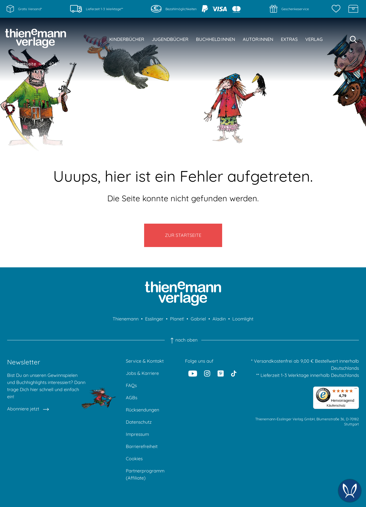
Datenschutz (139, 422)
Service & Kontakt (145, 361)
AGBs (131, 398)
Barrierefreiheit (142, 446)
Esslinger (154, 319)
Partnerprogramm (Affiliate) (145, 474)
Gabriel (198, 319)
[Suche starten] (353, 39)
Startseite (25, 64)
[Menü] (356, 390)
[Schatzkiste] (353, 9)
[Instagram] (207, 373)
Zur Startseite (183, 235)
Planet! (177, 319)
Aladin (219, 319)
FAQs (131, 385)
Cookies (134, 459)
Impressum (137, 434)
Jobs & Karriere (142, 373)
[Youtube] (192, 373)
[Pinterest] (220, 373)
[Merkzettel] (337, 9)
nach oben (183, 340)
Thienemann (126, 319)
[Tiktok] (234, 373)
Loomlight (242, 319)
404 (53, 64)
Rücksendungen (142, 410)
